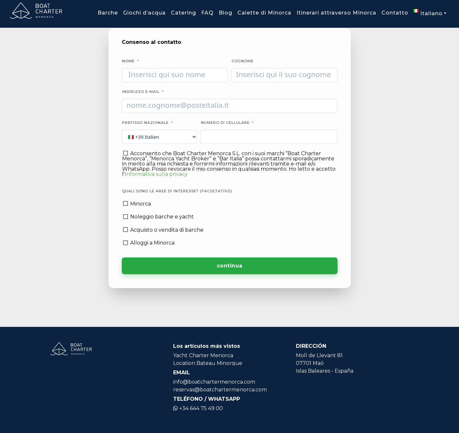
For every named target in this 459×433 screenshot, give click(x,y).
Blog (225, 13)
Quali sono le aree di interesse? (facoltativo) (177, 191)
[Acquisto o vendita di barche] (125, 229)
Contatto (394, 13)
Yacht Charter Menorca (203, 355)
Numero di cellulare (226, 122)
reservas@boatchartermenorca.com (220, 390)
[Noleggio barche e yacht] (125, 216)
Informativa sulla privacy (156, 174)
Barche (108, 13)
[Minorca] (125, 203)
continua (230, 266)
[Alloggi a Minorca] (125, 242)
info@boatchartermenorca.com (214, 382)
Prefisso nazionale (145, 122)
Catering (183, 13)
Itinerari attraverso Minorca (336, 13)
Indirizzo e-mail (141, 91)
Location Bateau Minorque (207, 363)
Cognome (243, 61)
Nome (128, 61)
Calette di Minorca (264, 13)
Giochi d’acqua (144, 13)
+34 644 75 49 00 (198, 408)
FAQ (207, 13)
